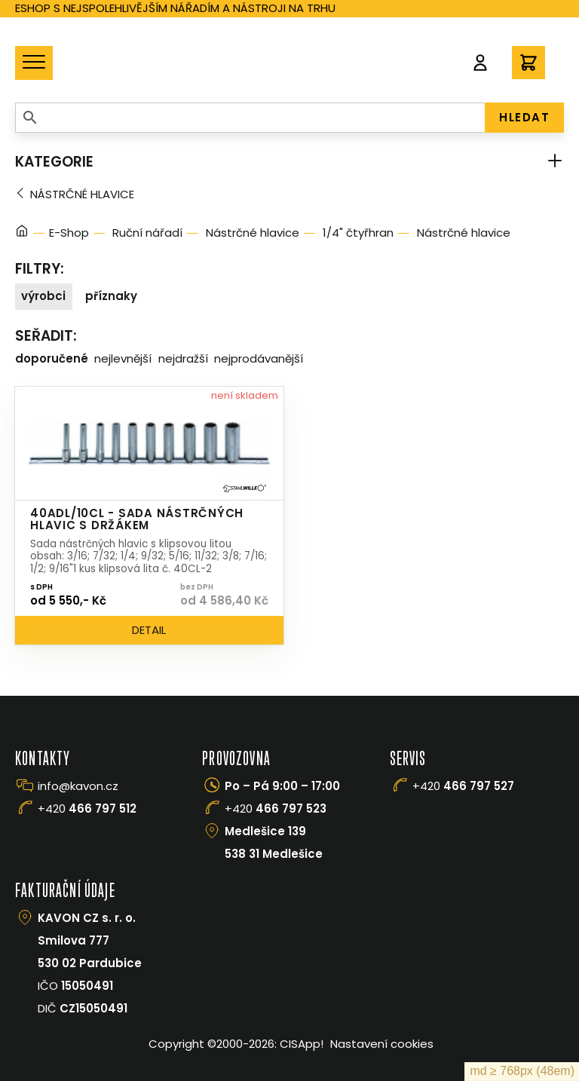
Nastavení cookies (381, 1044)
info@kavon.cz (78, 786)
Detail (149, 630)
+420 (87, 808)
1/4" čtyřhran (358, 232)
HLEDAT (524, 117)
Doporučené (51, 358)
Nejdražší (183, 358)
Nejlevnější (123, 358)
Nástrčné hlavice (82, 194)
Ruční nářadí (147, 232)
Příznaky (111, 296)
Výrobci (43, 296)
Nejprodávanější (258, 358)
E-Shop (69, 232)
